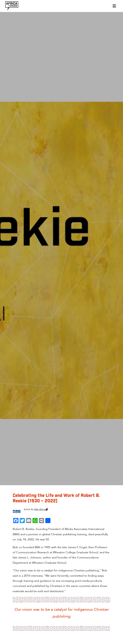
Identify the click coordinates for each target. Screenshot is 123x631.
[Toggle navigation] (114, 6)
